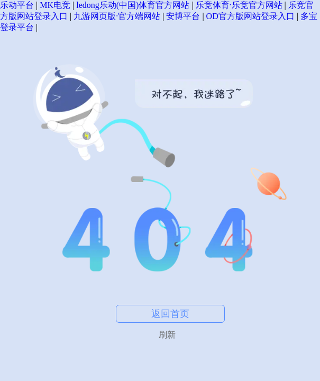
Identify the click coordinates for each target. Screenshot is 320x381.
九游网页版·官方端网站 (117, 16)
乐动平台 (17, 5)
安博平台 (183, 16)
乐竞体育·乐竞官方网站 (239, 5)
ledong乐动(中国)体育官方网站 (132, 5)
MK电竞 (55, 5)
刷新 (167, 334)
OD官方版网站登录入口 (250, 16)
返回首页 (170, 314)
